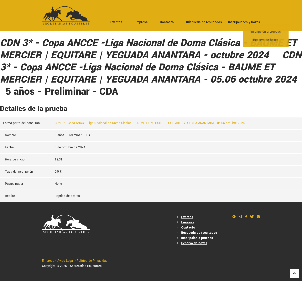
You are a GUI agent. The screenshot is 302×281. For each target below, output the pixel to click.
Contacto (167, 22)
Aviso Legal (65, 260)
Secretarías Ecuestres (86, 266)
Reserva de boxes (194, 243)
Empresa (141, 22)
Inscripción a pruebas (197, 238)
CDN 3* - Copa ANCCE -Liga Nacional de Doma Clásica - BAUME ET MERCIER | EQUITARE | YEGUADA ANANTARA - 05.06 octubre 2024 (150, 123)
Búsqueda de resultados (204, 22)
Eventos (116, 22)
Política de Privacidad (92, 260)
